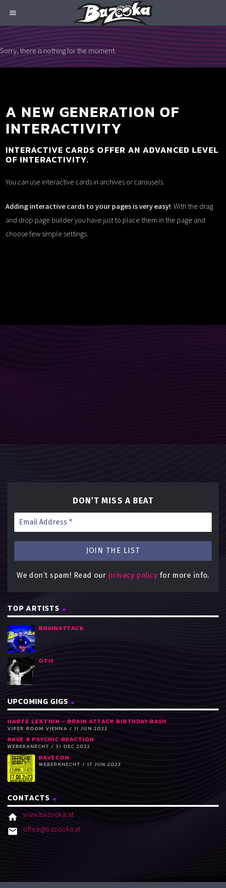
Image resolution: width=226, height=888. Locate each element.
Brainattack (61, 628)
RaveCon (54, 757)
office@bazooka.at (52, 829)
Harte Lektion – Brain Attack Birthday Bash (87, 721)
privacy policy (132, 575)
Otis (46, 660)
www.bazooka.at (48, 814)
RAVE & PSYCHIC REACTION (50, 739)
